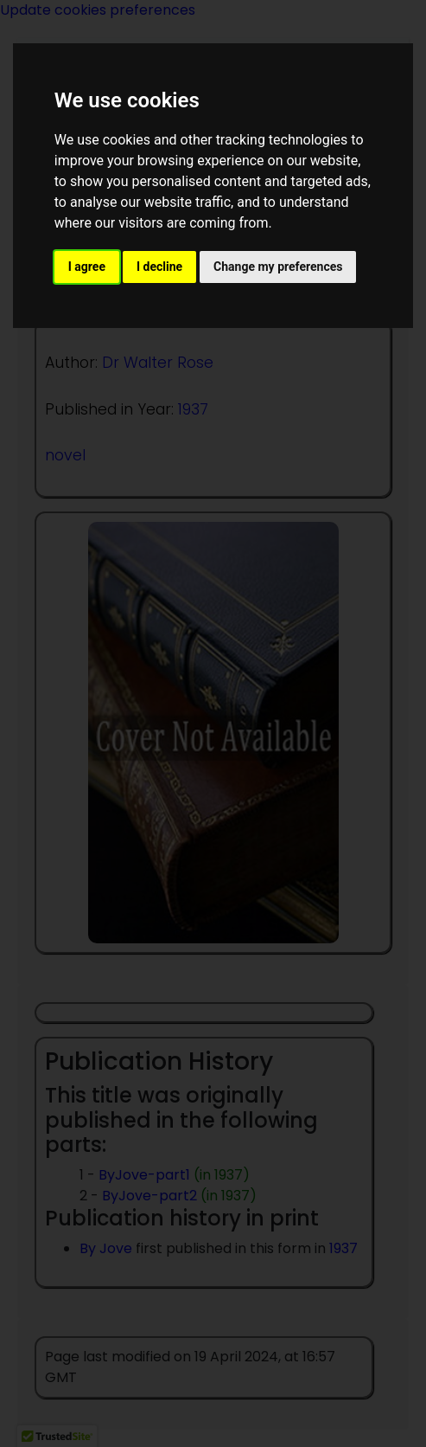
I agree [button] (86, 266)
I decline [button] (159, 266)
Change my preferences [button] (277, 266)
